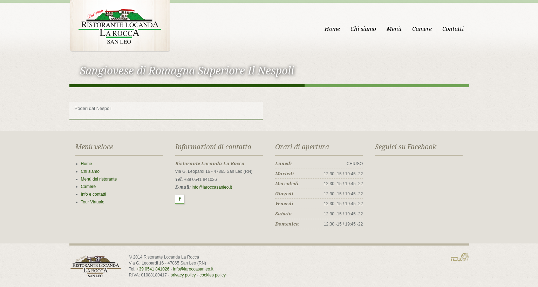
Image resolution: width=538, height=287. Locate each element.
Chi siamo (363, 29)
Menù (394, 29)
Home (332, 29)
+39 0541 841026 (153, 269)
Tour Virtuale (92, 202)
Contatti (453, 29)
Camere (422, 29)
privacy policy (183, 275)
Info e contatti (93, 194)
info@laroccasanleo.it (212, 187)
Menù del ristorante (99, 179)
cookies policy (212, 275)
